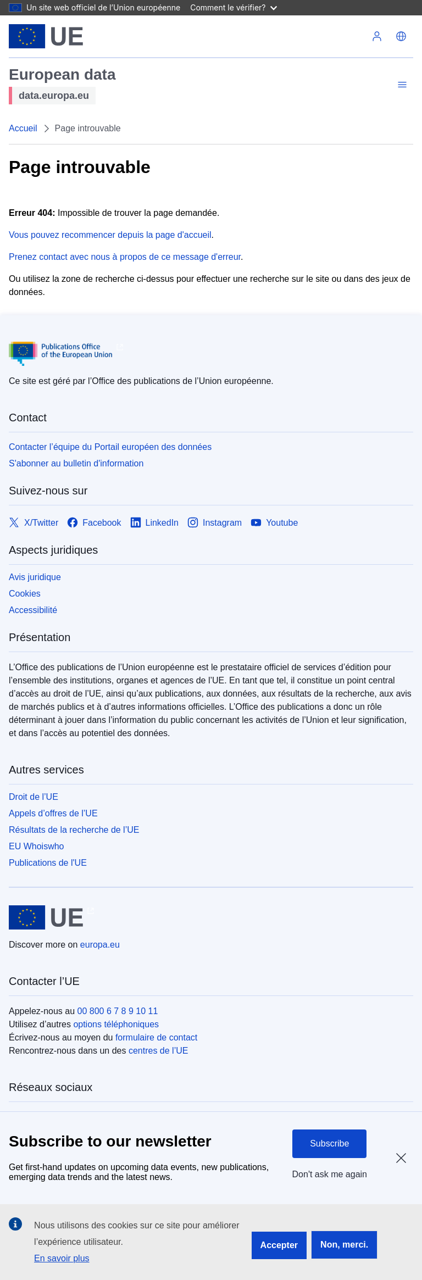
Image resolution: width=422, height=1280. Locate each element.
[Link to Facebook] (94, 522)
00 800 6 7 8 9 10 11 (117, 1011)
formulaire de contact (156, 1037)
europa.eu (100, 944)
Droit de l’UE (33, 797)
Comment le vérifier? (233, 7)
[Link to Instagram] (214, 522)
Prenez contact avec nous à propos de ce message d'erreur (125, 256)
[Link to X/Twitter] (33, 522)
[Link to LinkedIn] (154, 522)
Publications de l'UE (48, 862)
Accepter (279, 1245)
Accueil (23, 128)
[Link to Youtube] (274, 522)
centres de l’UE (158, 1050)
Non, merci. (344, 1244)
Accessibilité (33, 610)
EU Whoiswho (36, 846)
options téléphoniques (116, 1024)
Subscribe (329, 1143)
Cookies (25, 593)
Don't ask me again (329, 1174)
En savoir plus (62, 1258)
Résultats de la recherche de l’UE (74, 829)
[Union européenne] (46, 36)
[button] (401, 36)
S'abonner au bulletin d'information (76, 463)
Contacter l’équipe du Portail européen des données (110, 447)
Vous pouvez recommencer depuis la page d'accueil (110, 235)
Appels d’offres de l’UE (53, 813)
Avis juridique (35, 577)
